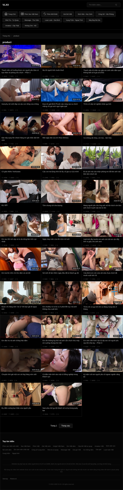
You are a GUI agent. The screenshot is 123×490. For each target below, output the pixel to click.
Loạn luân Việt (109, 450)
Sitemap (5, 479)
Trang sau (65, 426)
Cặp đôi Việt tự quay (85, 446)
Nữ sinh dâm (7, 450)
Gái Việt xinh (46, 446)
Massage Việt (65, 450)
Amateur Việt (99, 446)
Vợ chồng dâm (88, 450)
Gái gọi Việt (77, 450)
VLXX (6, 4)
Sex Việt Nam (25, 446)
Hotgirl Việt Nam (58, 446)
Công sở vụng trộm (38, 450)
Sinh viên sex (110, 446)
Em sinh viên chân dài (21, 449)
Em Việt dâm (71, 446)
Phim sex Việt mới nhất (10, 446)
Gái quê (98, 449)
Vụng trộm (6, 453)
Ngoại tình (15, 453)
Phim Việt (36, 446)
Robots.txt (13, 479)
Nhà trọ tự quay (52, 450)
